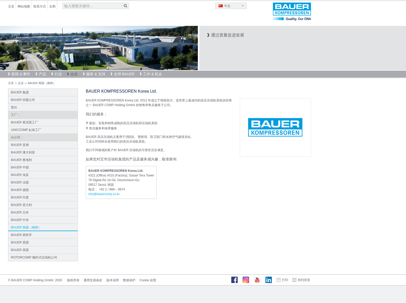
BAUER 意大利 (21, 205)
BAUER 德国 (20, 190)
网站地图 (24, 6)
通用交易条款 (93, 280)
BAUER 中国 (20, 167)
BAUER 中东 (20, 220)
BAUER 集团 (20, 92)
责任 (14, 107)
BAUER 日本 (20, 212)
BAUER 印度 (20, 197)
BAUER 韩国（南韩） (26, 227)
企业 (74, 74)
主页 (11, 6)
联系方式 (39, 6)
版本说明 (112, 280)
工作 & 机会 (152, 74)
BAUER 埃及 (20, 175)
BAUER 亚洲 (20, 145)
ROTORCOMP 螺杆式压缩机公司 (34, 257)
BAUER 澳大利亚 (23, 152)
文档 (52, 6)
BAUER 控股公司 (23, 100)
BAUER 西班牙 (21, 235)
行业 (58, 74)
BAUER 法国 (20, 182)
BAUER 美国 (20, 250)
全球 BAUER (124, 74)
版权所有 (73, 280)
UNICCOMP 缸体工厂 (26, 130)
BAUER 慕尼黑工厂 (24, 122)
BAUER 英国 (20, 242)
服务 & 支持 (95, 74)
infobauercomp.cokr (104, 194)
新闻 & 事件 (20, 74)
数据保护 (129, 280)
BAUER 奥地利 (21, 160)
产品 (42, 74)
